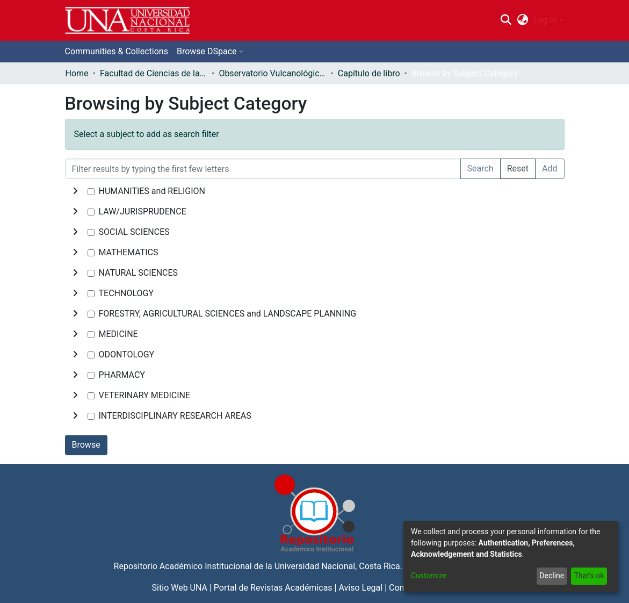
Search (480, 168)
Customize (428, 575)
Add (549, 168)
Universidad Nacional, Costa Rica (337, 566)
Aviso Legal (360, 588)
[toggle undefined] (75, 191)
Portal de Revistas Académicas (273, 588)
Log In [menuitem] (545, 20)
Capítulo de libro (369, 73)
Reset (518, 168)
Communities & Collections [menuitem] (116, 51)
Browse (86, 445)
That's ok (589, 575)
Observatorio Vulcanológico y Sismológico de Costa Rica (272, 73)
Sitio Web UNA (179, 588)
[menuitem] (522, 20)
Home (77, 73)
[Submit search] (506, 20)
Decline (551, 575)
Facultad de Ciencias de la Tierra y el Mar (153, 73)
